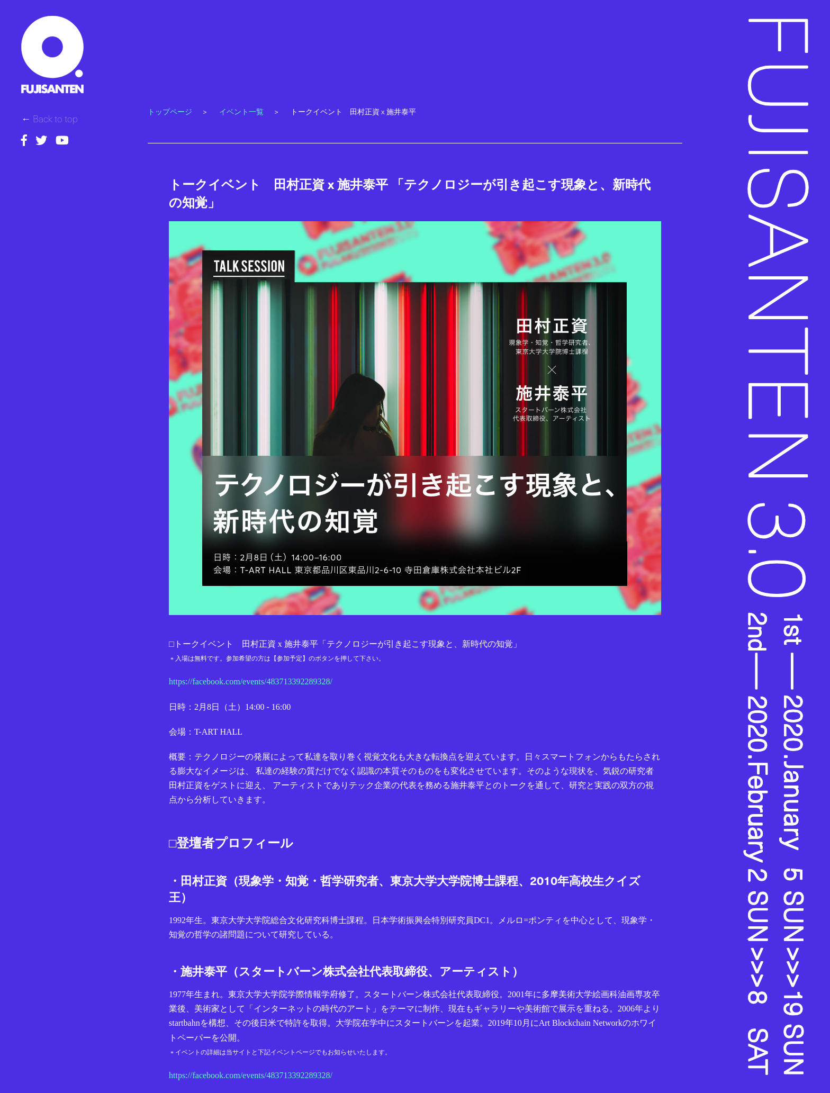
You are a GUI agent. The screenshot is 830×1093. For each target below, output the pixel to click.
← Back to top (49, 118)
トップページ (170, 111)
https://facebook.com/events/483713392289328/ (250, 681)
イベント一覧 (241, 111)
